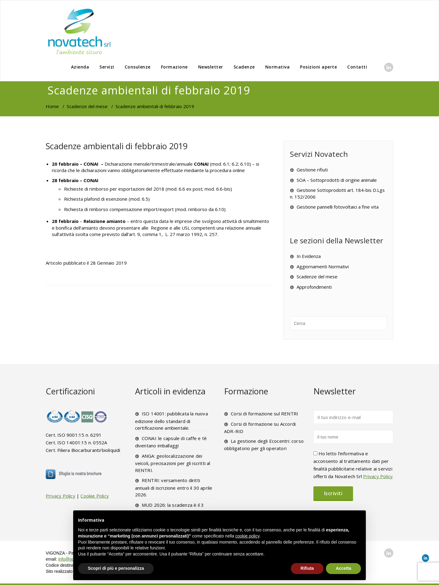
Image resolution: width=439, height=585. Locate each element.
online (239, 170)
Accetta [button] (343, 568)
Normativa (277, 67)
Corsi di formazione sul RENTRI (264, 414)
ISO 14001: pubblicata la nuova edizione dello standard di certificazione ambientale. (171, 421)
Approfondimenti (314, 287)
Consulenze (138, 67)
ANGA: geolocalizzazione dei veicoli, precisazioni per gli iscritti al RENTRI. (172, 463)
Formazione (174, 67)
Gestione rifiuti (312, 170)
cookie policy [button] (247, 536)
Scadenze (244, 67)
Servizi (106, 67)
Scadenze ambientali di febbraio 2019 (116, 146)
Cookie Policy (94, 496)
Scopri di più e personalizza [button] (116, 568)
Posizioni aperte (318, 67)
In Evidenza (309, 256)
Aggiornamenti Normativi (323, 266)
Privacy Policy (60, 496)
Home (52, 106)
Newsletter (210, 67)
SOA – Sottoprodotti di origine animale (337, 180)
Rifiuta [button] (307, 568)
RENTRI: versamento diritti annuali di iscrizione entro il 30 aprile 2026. (173, 487)
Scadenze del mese (87, 106)
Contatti (357, 67)
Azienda (80, 67)
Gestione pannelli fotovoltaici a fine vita (338, 207)
